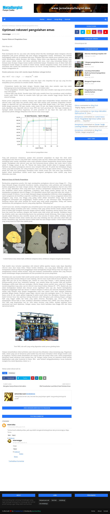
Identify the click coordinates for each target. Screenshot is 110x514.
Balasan (12, 438)
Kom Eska (11, 424)
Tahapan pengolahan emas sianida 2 (94, 63)
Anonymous (79, 117)
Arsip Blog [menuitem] (58, 19)
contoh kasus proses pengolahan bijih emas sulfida (90, 118)
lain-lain (54, 500)
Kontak (106, 511)
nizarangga (6, 34)
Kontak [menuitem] (67, 19)
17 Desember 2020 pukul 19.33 (16, 427)
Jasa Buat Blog (36, 511)
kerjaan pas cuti (44, 500)
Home (93, 511)
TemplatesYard (18, 511)
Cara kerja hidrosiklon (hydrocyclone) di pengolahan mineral (95, 73)
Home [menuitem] (42, 19)
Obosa (77, 105)
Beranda (4, 26)
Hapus (13, 435)
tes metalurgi (43, 503)
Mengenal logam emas (92, 81)
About (100, 511)
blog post (94, 105)
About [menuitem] (49, 19)
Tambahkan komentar (16, 461)
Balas (9, 435)
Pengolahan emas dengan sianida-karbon (94, 91)
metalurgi (12, 26)
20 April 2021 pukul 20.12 (20, 442)
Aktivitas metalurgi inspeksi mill (95, 54)
